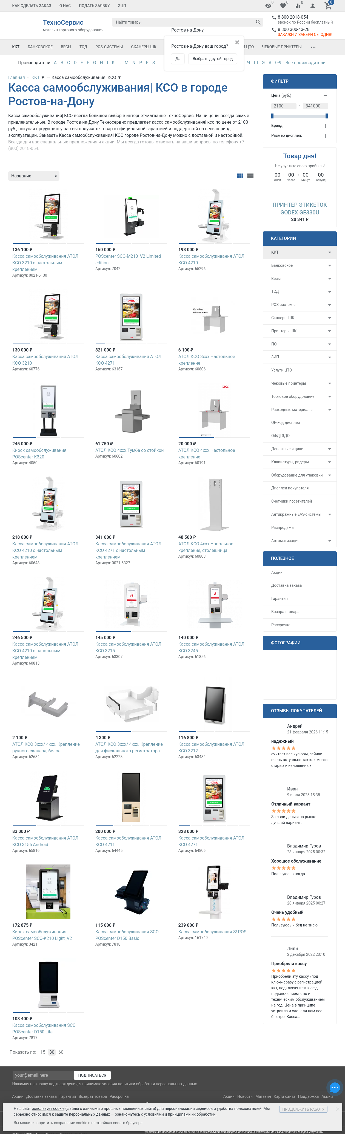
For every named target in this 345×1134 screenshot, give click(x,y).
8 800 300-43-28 (294, 29)
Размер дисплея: (286, 135)
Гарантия (279, 598)
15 (42, 1052)
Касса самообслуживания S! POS (212, 931)
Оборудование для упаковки (297, 475)
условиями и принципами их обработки (180, 1114)
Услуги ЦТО (281, 370)
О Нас (65, 6)
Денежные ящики (287, 449)
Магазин (263, 1096)
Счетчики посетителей (291, 501)
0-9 (278, 62)
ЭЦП (122, 6)
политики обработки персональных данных (157, 1084)
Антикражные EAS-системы (296, 514)
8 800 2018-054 (293, 17)
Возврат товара (285, 611)
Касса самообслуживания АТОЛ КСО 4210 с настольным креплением (45, 550)
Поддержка (308, 1096)
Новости (245, 1096)
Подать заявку (94, 6)
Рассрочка (280, 625)
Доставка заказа (286, 585)
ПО (274, 344)
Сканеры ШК (143, 47)
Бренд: (277, 125)
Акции (277, 572)
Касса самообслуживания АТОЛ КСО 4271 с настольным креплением (128, 550)
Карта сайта (284, 1096)
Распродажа (282, 527)
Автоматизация (285, 540)
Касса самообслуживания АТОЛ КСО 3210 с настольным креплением (45, 263)
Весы (66, 47)
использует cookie (48, 1108)
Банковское (40, 47)
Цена (281, 95)
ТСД (83, 47)
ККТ (16, 47)
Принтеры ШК (283, 331)
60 (60, 1052)
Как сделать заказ (31, 6)
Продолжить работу (303, 1109)
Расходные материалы (291, 409)
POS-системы (109, 47)
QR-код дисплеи (285, 422)
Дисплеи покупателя (290, 488)
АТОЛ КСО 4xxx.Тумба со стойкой (129, 450)
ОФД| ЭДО (280, 435)
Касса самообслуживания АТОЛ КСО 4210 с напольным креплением (45, 651)
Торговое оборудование (293, 396)
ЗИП (275, 357)
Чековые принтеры (281, 47)
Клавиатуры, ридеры (290, 462)
